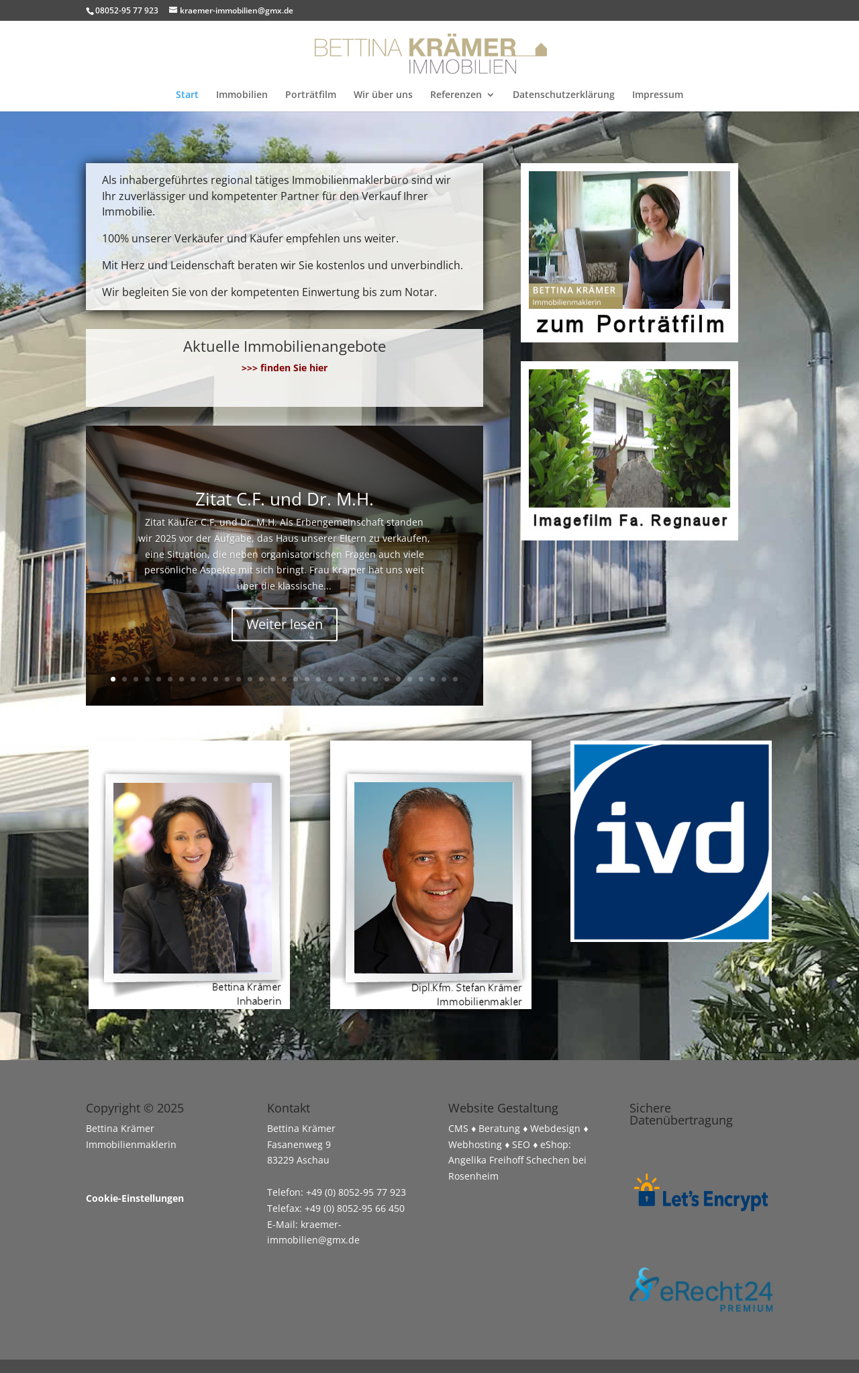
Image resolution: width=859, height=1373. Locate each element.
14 (261, 679)
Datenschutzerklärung (564, 95)
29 (432, 679)
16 (284, 679)
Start (187, 95)
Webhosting (475, 1144)
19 (318, 679)
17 (295, 679)
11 (227, 679)
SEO (521, 1144)
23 (364, 679)
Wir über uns (383, 95)
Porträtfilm (310, 95)
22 (352, 679)
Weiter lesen (284, 631)
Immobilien (242, 95)
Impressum (657, 95)
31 (455, 679)
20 (329, 679)
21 (341, 679)
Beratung (499, 1128)
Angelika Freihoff (485, 1159)
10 (215, 679)
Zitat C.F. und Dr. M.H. (284, 505)
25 (387, 679)
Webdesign (555, 1128)
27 (409, 679)
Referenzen (456, 95)
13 (250, 679)
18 (307, 679)
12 (238, 679)
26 (398, 679)
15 (272, 679)
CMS (458, 1128)
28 (421, 679)
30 (444, 679)
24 (375, 679)
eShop (554, 1144)
